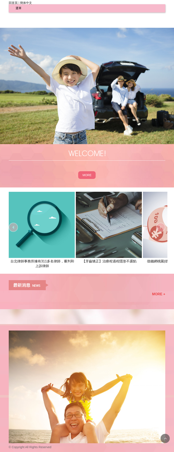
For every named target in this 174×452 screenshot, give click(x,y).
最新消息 (28, 285)
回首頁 (13, 2)
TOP (165, 438)
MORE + (158, 294)
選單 (19, 8)
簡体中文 (26, 2)
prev (13, 227)
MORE (86, 175)
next (160, 227)
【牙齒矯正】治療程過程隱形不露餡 (109, 261)
